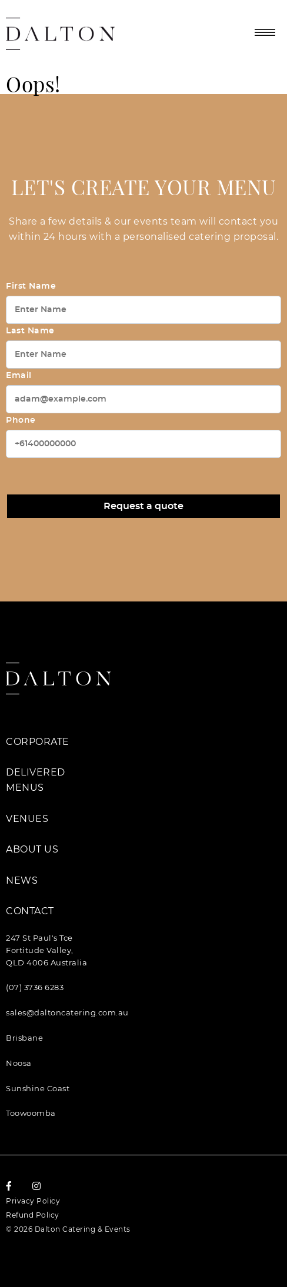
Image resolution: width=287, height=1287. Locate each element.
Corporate (37, 741)
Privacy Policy (33, 1200)
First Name (31, 286)
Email (19, 376)
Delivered (35, 772)
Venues (27, 818)
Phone (21, 420)
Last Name (30, 331)
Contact (30, 911)
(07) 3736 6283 (35, 987)
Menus (25, 787)
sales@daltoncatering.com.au (67, 1012)
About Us (32, 849)
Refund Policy (32, 1215)
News (22, 880)
